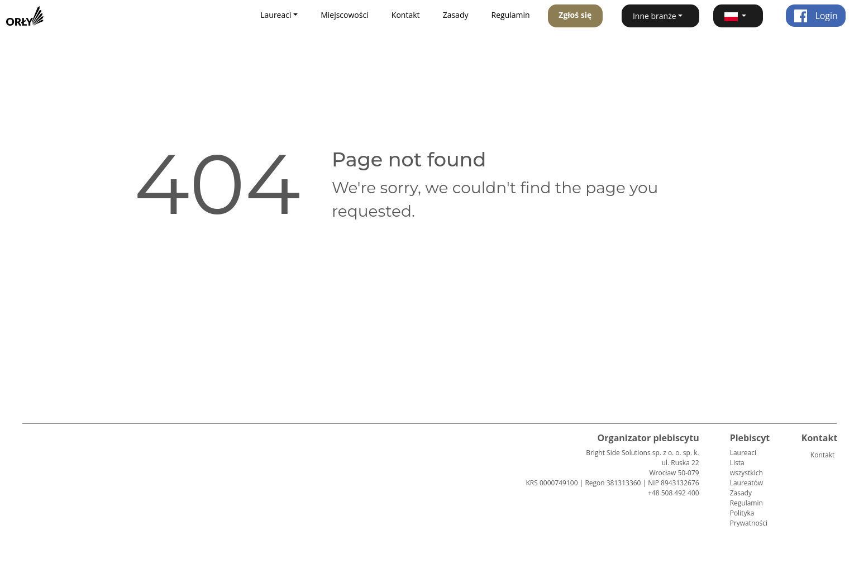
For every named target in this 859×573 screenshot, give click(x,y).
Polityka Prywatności (748, 518)
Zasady (456, 14)
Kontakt (406, 14)
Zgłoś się (575, 14)
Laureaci (743, 452)
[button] (738, 15)
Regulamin (510, 14)
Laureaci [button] (275, 14)
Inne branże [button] (654, 16)
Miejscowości (345, 14)
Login (816, 15)
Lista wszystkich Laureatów (746, 473)
